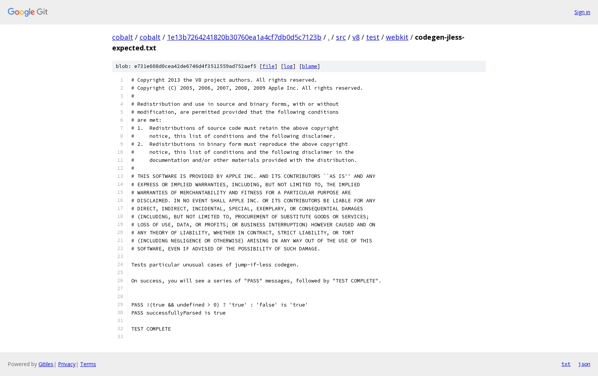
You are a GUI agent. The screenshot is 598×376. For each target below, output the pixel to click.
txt (566, 363)
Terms (88, 364)
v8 (356, 37)
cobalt (122, 37)
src (341, 37)
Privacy (67, 364)
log (288, 66)
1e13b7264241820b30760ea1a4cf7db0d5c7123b (244, 37)
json (584, 363)
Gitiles (46, 364)
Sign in (582, 12)
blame (309, 66)
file (268, 66)
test (372, 37)
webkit (397, 37)
